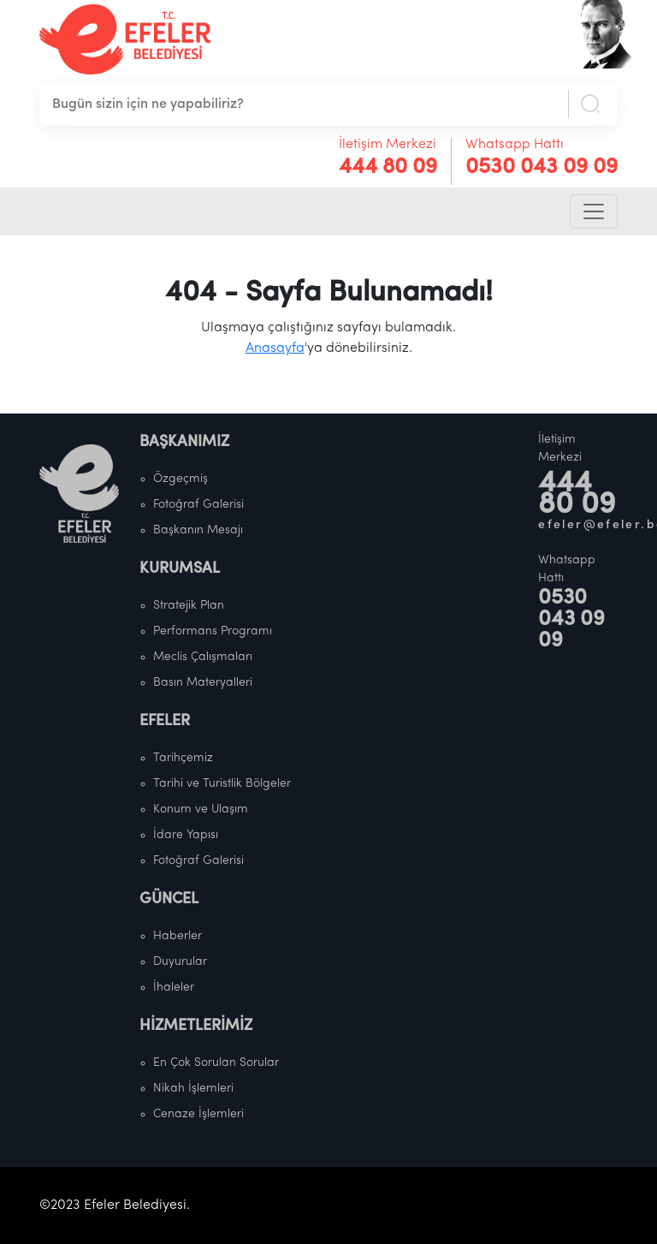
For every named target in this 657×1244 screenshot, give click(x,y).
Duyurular (180, 961)
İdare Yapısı (185, 835)
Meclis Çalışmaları (202, 657)
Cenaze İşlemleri (198, 1114)
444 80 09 (388, 167)
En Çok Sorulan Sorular (216, 1063)
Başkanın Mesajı (198, 530)
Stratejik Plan (188, 605)
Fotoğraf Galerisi (198, 504)
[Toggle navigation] (594, 211)
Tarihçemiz (183, 758)
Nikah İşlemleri (193, 1088)
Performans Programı (212, 631)
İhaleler (173, 987)
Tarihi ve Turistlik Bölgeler (222, 783)
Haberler (177, 936)
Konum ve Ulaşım (200, 809)
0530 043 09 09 (541, 167)
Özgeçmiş (180, 479)
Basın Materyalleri (202, 682)
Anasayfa (275, 348)
